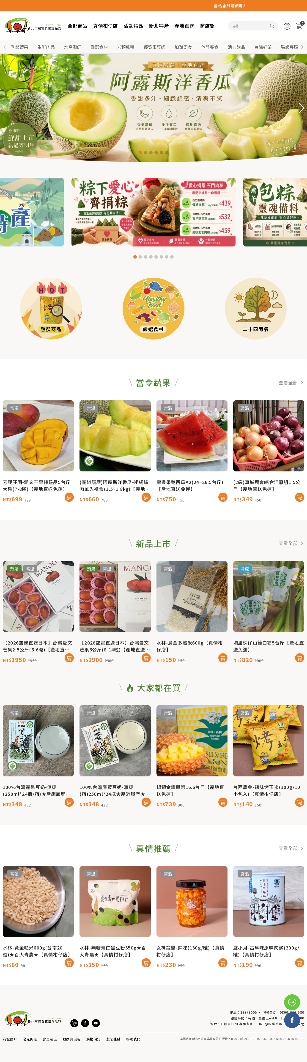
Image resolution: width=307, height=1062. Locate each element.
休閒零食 (210, 47)
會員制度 (50, 1039)
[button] (302, 47)
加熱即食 (183, 47)
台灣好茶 (263, 47)
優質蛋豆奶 (154, 47)
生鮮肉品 (46, 47)
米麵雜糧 (125, 47)
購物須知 (93, 1039)
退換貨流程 (72, 1039)
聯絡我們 (133, 1039)
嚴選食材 (99, 47)
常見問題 (30, 1039)
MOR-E (299, 1038)
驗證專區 (289, 47)
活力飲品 (236, 47)
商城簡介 (10, 1039)
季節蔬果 (19, 47)
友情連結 (113, 1039)
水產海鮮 (72, 47)
